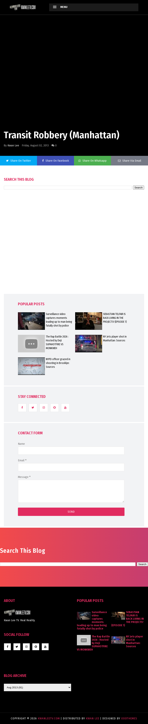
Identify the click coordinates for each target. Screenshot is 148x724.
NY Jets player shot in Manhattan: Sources (115, 338)
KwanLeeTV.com (49, 718)
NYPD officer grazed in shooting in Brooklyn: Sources (58, 363)
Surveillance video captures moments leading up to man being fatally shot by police (59, 319)
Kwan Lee (13, 145)
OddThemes (129, 718)
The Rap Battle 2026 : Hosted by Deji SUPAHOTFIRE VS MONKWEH (57, 342)
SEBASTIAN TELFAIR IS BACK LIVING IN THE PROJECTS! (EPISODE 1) (115, 317)
